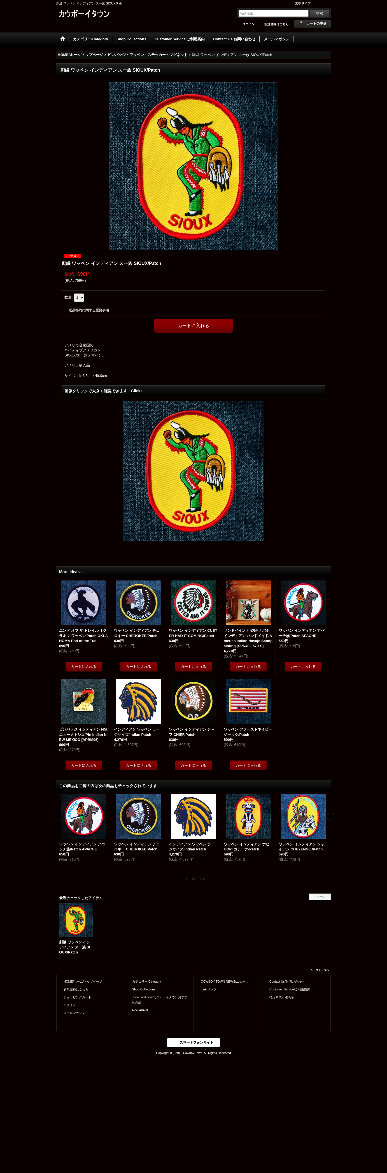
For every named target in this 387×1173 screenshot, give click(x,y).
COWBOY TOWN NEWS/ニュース (224, 981)
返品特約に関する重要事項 (89, 310)
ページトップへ (319, 970)
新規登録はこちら (276, 24)
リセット (322, 896)
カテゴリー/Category (146, 981)
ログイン (248, 24)
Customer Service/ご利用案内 (289, 989)
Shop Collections (143, 989)
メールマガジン (74, 1013)
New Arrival (140, 1010)
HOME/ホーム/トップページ (83, 981)
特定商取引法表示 (281, 997)
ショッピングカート (77, 997)
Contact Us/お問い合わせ (286, 981)
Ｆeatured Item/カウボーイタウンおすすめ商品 (159, 999)
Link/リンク (208, 989)
